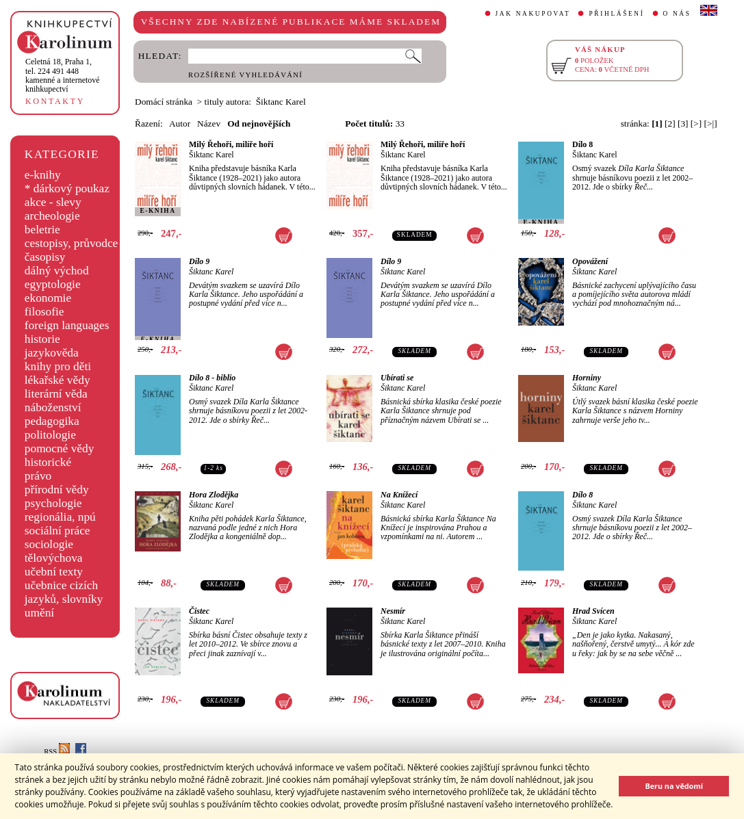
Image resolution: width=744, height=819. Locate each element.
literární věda (56, 393)
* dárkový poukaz (67, 188)
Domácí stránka (163, 101)
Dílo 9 (199, 261)
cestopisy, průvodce (71, 243)
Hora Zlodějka (213, 494)
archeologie (52, 215)
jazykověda (52, 352)
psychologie (53, 503)
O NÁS (677, 13)
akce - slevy (53, 202)
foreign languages (67, 325)
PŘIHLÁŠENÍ (616, 13)
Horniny (586, 377)
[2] (670, 123)
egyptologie (53, 284)
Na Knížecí (399, 494)
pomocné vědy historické (59, 455)
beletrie (42, 229)
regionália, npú (60, 516)
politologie (50, 434)
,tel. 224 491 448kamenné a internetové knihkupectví (62, 75)
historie (42, 339)
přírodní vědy (57, 489)
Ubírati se (397, 377)
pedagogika (52, 421)
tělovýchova (54, 557)
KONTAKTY (55, 101)
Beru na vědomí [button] (674, 786)
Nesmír (393, 611)
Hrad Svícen (593, 611)
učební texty (54, 571)
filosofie (44, 311)
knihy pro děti (58, 366)
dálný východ (57, 270)
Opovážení (590, 261)
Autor (179, 123)
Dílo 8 (582, 144)
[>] (696, 123)
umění (39, 612)
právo (38, 475)
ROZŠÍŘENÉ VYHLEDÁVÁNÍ (245, 75)
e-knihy (43, 174)
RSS (57, 751)
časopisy (45, 256)
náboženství (53, 407)
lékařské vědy (57, 380)
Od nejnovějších (258, 123)
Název (208, 123)
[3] (683, 123)
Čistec (199, 611)
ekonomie (48, 297)
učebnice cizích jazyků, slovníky (64, 592)
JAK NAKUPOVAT (533, 13)
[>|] (710, 123)
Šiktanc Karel (211, 154)
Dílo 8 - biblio (212, 377)
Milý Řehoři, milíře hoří (231, 144)
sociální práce (57, 530)
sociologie (49, 544)
